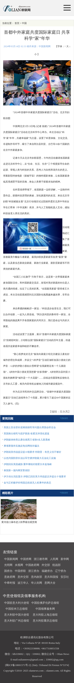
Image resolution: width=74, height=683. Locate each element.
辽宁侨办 (60, 570)
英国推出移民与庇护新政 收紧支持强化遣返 (26, 433)
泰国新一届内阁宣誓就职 (17, 470)
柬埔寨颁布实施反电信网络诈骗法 (21, 445)
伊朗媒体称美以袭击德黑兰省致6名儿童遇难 (27, 439)
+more (64, 418)
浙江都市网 (41, 559)
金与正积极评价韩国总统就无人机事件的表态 (27, 482)
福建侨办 (47, 570)
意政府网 (9, 576)
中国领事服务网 (45, 608)
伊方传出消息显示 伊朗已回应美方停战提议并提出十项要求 (35, 476)
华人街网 (36, 582)
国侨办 (8, 570)
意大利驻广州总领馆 (16, 620)
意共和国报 (51, 576)
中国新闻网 (11, 559)
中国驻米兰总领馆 (16, 608)
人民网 (54, 559)
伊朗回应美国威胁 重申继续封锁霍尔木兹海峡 (28, 464)
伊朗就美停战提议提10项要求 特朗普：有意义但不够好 (32, 452)
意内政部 (36, 576)
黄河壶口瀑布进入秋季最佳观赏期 (19, 522)
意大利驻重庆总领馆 (45, 620)
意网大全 (49, 582)
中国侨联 (20, 570)
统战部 (56, 565)
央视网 (19, 565)
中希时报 (9, 582)
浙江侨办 (33, 570)
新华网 (65, 559)
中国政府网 (32, 565)
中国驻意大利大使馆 (16, 602)
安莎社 (65, 576)
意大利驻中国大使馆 (16, 614)
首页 (17, 23)
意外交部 (23, 576)
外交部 (46, 565)
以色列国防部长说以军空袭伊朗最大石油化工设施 (30, 458)
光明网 (8, 565)
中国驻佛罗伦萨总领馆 (45, 602)
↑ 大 (67, 46)
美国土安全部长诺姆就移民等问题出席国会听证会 (30, 427)
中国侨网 (25, 559)
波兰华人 (23, 582)
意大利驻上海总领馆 (44, 614)
